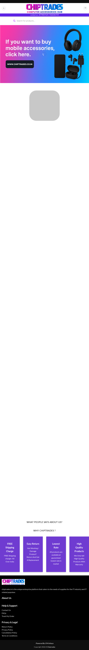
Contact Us (6, 610)
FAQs (4, 613)
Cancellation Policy (9, 633)
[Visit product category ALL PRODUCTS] (44, 105)
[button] (85, 8)
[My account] (4, 8)
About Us (6, 598)
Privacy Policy (7, 630)
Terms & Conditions (9, 636)
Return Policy (7, 627)
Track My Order (8, 616)
